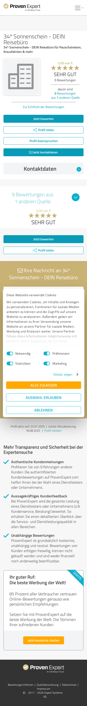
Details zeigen (63, 374)
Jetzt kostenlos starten (43, 640)
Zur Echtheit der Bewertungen (43, 107)
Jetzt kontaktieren (43, 152)
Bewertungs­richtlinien (20, 685)
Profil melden (52, 430)
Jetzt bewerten (43, 118)
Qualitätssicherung (47, 685)
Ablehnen (43, 410)
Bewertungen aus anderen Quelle (65, 95)
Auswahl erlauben (43, 397)
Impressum (43, 689)
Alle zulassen (43, 385)
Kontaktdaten (52, 169)
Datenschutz (69, 685)
